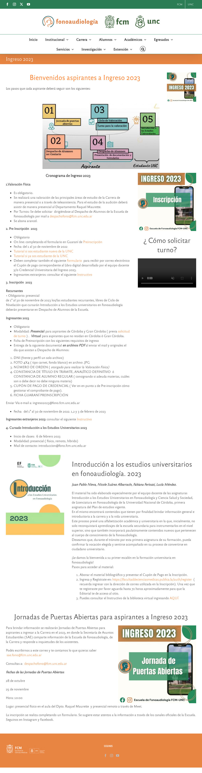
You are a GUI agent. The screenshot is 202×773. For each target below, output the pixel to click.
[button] (143, 49)
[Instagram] (111, 755)
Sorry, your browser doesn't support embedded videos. (167, 273)
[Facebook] (105, 755)
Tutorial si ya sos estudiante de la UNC (41, 256)
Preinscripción (92, 242)
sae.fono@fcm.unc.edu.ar (24, 655)
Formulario (74, 260)
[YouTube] (117, 755)
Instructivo (84, 274)
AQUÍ (174, 598)
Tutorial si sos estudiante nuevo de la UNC (43, 251)
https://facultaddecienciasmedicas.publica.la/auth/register (152, 579)
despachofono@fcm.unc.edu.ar (71, 216)
